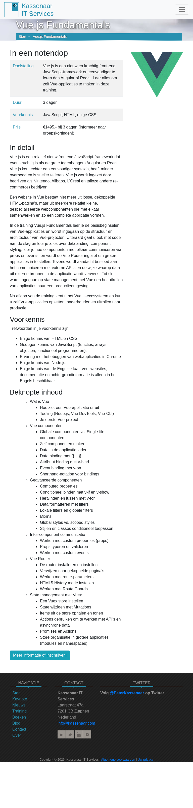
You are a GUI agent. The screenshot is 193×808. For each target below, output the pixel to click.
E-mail (87, 734)
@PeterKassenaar (127, 693)
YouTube (79, 734)
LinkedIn (62, 734)
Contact (19, 729)
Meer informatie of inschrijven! (40, 655)
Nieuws (18, 705)
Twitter (70, 734)
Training (19, 711)
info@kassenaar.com (76, 723)
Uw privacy (146, 759)
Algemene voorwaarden (118, 759)
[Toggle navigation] (182, 10)
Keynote (19, 699)
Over (16, 735)
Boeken (19, 717)
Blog (16, 723)
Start (22, 37)
